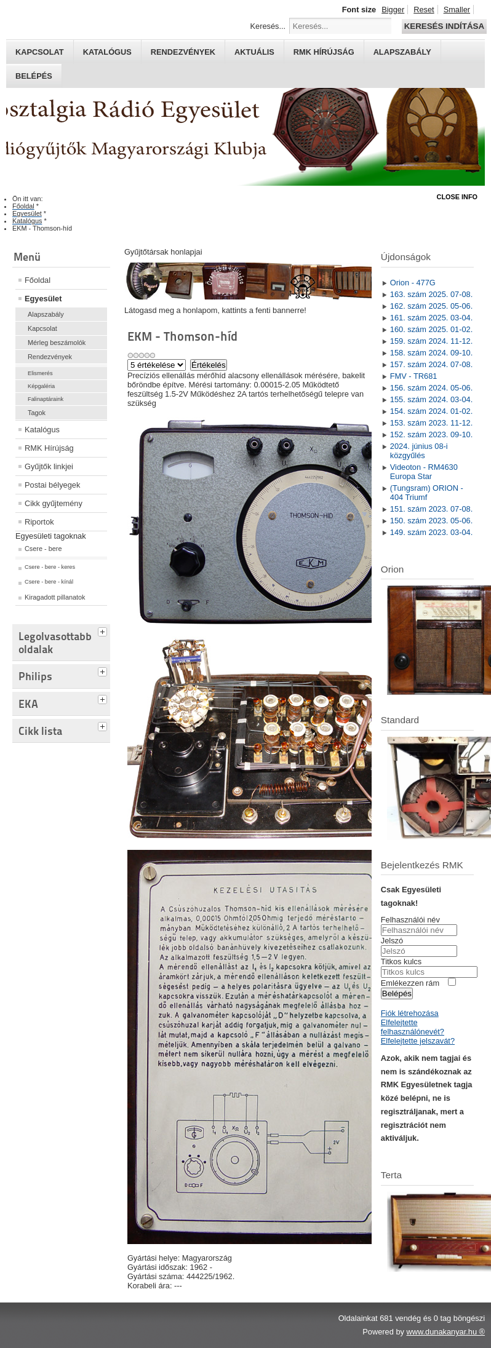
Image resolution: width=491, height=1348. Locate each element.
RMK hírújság (323, 52)
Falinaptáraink (45, 399)
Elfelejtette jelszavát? (418, 1040)
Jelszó (392, 940)
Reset (423, 9)
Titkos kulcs (401, 961)
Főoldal (37, 280)
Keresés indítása (444, 26)
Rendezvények (183, 52)
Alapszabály (402, 52)
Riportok (39, 521)
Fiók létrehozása (410, 1013)
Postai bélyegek (52, 485)
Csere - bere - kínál (49, 582)
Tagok (37, 412)
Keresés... (268, 26)
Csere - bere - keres (50, 567)
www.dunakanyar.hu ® (445, 1331)
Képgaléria (41, 386)
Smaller (457, 9)
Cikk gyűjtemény (53, 503)
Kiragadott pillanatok (55, 597)
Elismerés (40, 373)
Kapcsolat (39, 52)
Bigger (392, 9)
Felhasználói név (410, 919)
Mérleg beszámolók (57, 342)
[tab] (104, 630)
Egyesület (43, 298)
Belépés (33, 76)
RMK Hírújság (49, 448)
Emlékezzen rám (410, 983)
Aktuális (254, 52)
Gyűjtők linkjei (49, 466)
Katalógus (107, 52)
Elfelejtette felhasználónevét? (412, 1027)
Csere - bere (43, 548)
